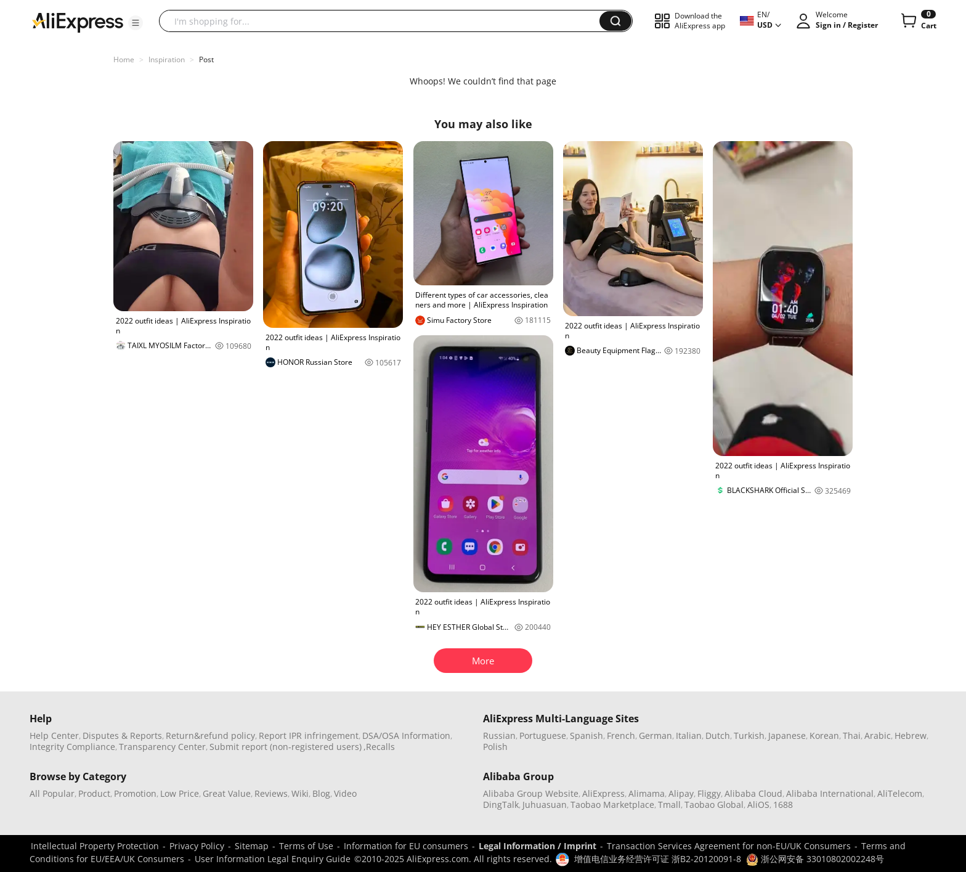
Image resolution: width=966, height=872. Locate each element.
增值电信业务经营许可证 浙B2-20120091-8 (657, 859)
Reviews (271, 793)
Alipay (681, 793)
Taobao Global (714, 804)
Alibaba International (830, 793)
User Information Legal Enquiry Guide (273, 859)
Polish (495, 746)
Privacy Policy (196, 846)
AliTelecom (899, 793)
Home (123, 59)
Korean (824, 735)
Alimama (646, 793)
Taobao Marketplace (612, 804)
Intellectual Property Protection (95, 846)
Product (94, 793)
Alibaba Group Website (530, 793)
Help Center (54, 735)
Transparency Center (162, 746)
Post (206, 59)
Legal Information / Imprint (537, 846)
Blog (321, 793)
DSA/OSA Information (406, 735)
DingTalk (501, 804)
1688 (783, 804)
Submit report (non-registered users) (285, 746)
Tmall (669, 804)
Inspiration (166, 59)
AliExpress (603, 793)
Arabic (877, 735)
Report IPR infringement (309, 735)
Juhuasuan (544, 804)
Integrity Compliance (72, 746)
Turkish (749, 735)
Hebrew (911, 735)
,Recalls (379, 746)
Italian (689, 735)
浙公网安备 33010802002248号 (815, 859)
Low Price (179, 793)
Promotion (135, 793)
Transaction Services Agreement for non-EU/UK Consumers (729, 846)
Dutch (717, 735)
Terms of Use (306, 846)
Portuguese (542, 735)
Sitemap (252, 846)
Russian (499, 735)
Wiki (300, 793)
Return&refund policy (210, 735)
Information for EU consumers (406, 846)
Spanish (586, 735)
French (621, 735)
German (655, 735)
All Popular (52, 793)
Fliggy (709, 793)
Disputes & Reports (122, 735)
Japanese (787, 735)
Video (345, 793)
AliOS (758, 804)
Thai (852, 735)
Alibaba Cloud (753, 793)
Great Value (227, 793)
